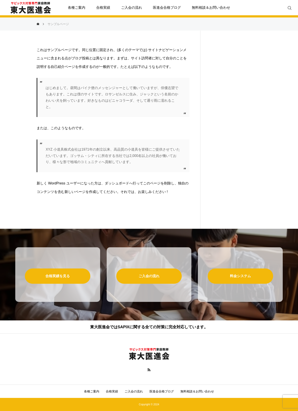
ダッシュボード (117, 183)
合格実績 (103, 7)
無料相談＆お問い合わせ (211, 7)
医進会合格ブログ (167, 7)
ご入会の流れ (131, 7)
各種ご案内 (76, 7)
